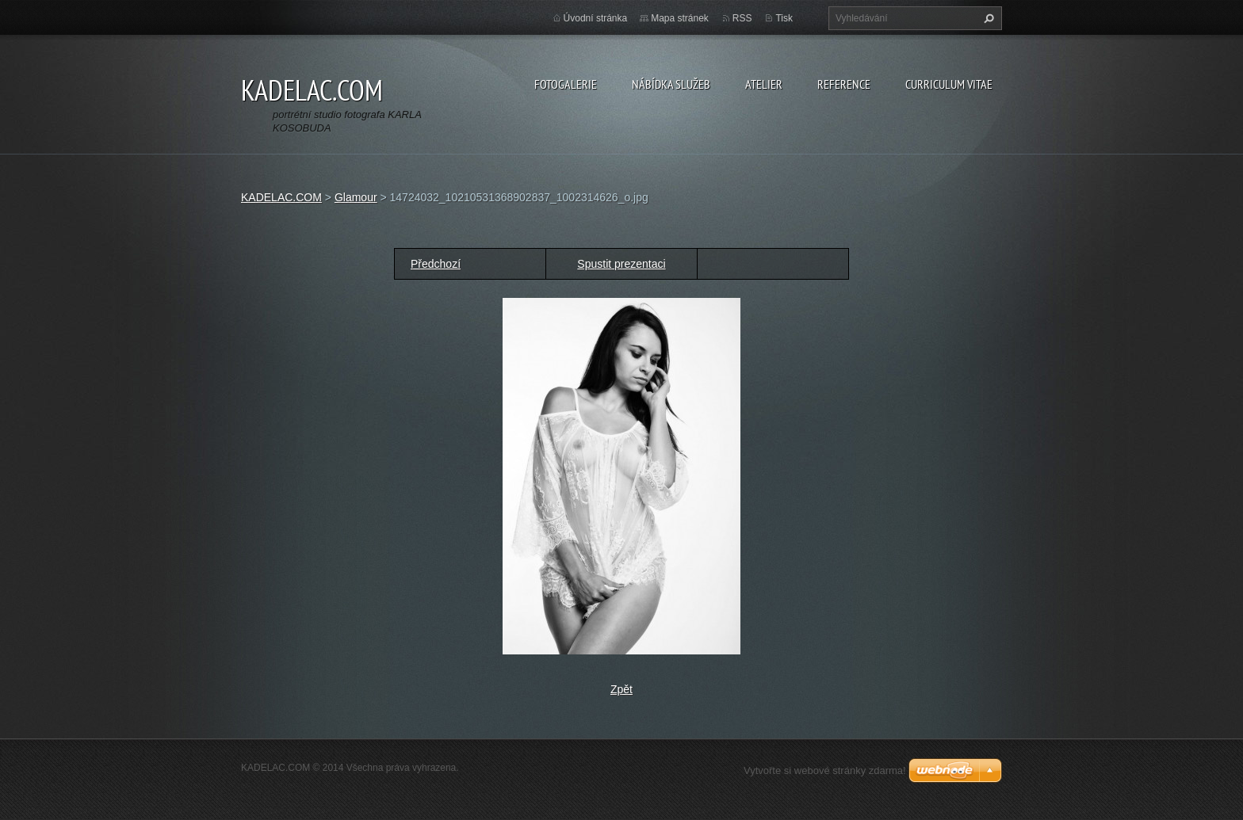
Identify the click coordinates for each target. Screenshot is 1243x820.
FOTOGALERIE (565, 84)
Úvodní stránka (596, 18)
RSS (742, 18)
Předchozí (436, 263)
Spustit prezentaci (621, 263)
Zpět (621, 689)
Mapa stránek (680, 18)
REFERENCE (843, 84)
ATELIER (763, 84)
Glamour (356, 197)
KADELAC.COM (281, 197)
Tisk (784, 18)
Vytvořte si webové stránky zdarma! (825, 770)
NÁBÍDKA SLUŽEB (671, 84)
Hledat (987, 18)
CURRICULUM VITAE (948, 84)
